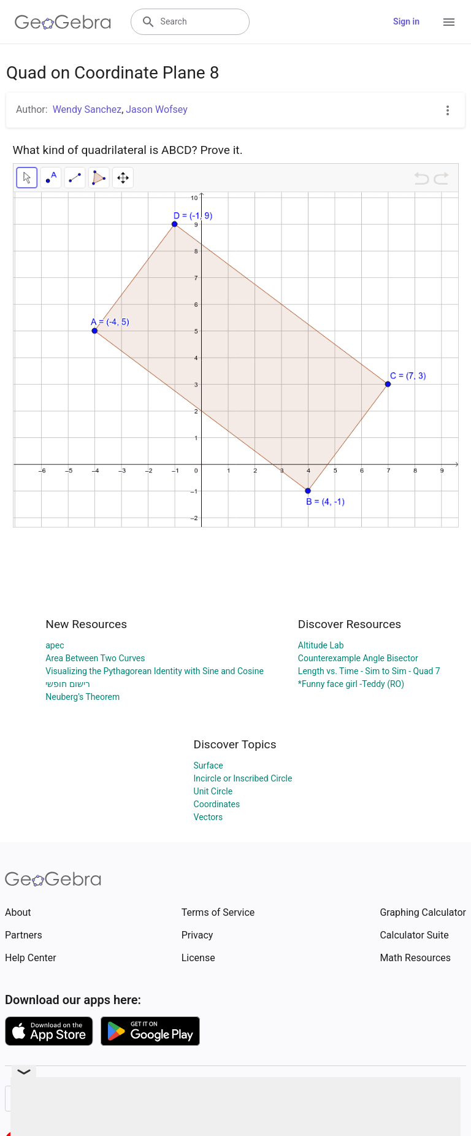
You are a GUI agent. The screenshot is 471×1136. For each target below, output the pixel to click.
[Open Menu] (449, 22)
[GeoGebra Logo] (63, 22)
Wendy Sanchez (87, 109)
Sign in (406, 21)
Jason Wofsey (157, 109)
